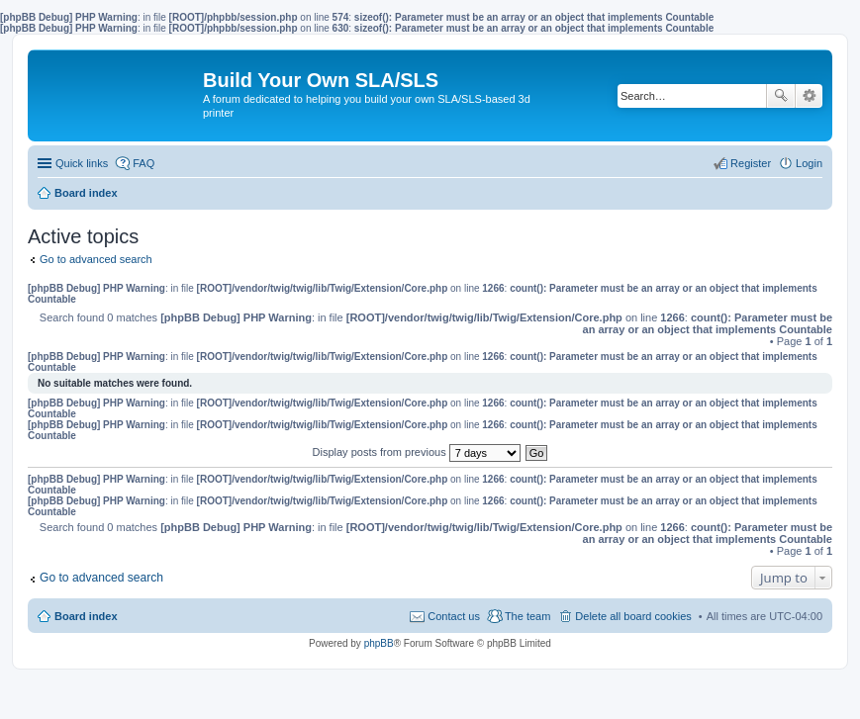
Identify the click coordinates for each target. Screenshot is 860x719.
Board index (86, 616)
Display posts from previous (417, 452)
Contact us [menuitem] (454, 616)
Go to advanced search (96, 259)
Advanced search (809, 96)
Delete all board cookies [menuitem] (633, 616)
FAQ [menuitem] (143, 163)
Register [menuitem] (750, 163)
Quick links (81, 163)
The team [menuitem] (527, 616)
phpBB (379, 643)
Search (781, 96)
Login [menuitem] (809, 163)
